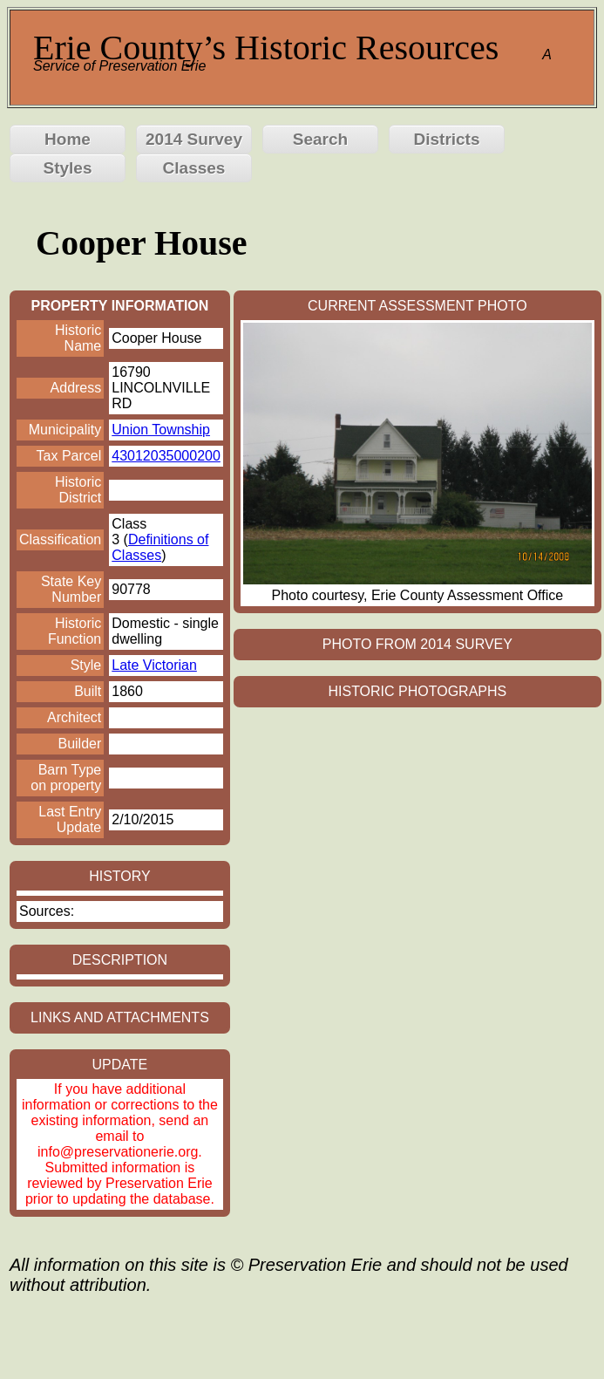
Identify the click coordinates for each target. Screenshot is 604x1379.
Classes (194, 168)
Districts (446, 139)
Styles (68, 168)
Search (320, 139)
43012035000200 (166, 455)
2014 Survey (194, 139)
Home (67, 139)
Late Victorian (154, 665)
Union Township (161, 429)
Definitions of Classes (160, 547)
